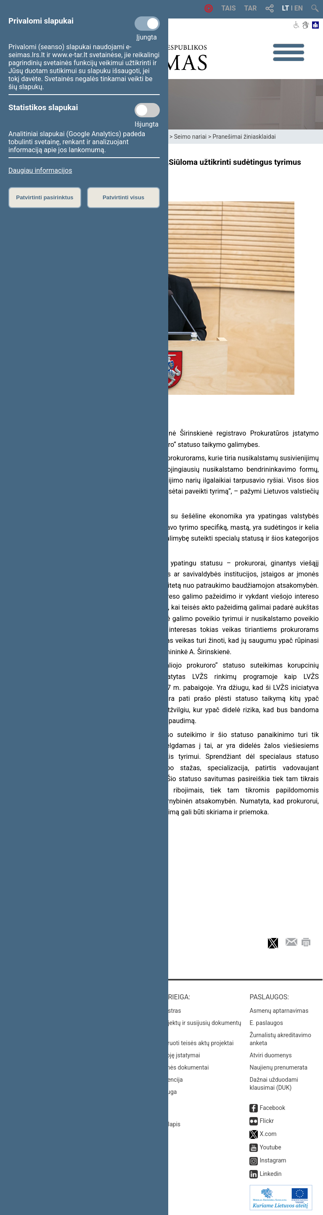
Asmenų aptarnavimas (278, 1010)
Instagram (272, 1160)
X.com (267, 1133)
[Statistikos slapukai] (147, 110)
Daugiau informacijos (40, 170)
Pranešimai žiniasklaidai (243, 136)
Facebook (272, 1107)
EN (298, 8)
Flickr (266, 1120)
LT (285, 8)
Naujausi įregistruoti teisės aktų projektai (180, 1043)
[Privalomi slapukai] (147, 23)
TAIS (228, 8)
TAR (250, 8)
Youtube (270, 1147)
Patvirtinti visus (123, 197)
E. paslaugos (266, 1023)
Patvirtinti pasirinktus (44, 197)
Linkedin (270, 1173)
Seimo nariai (190, 136)
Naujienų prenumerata (278, 1067)
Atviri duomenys (270, 1055)
